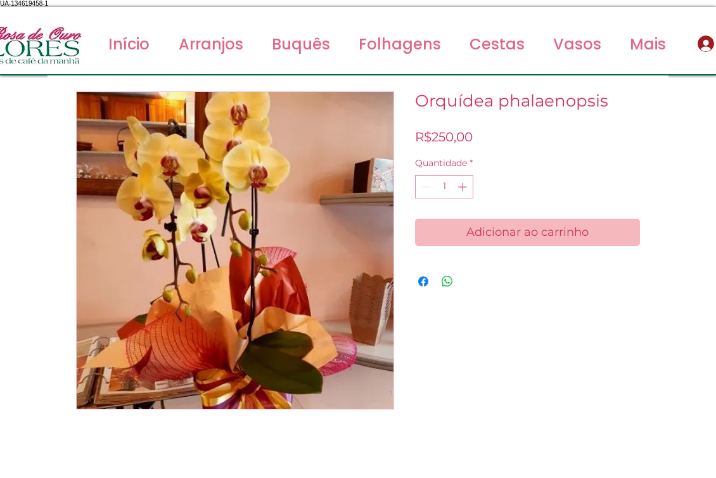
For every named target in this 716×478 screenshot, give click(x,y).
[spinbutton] (444, 187)
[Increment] (463, 187)
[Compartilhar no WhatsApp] (447, 281)
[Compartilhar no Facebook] (423, 281)
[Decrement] (425, 187)
